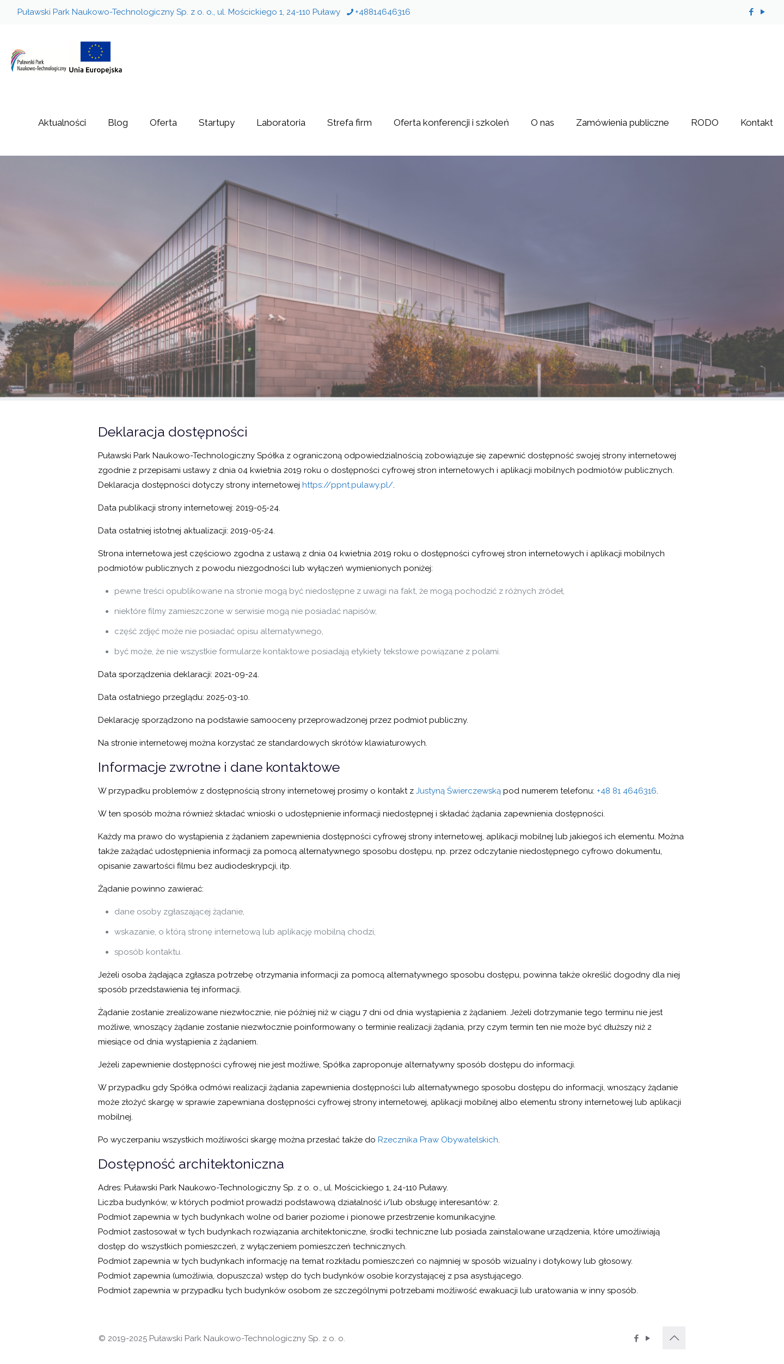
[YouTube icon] (762, 12)
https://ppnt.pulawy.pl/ (347, 485)
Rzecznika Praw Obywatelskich (438, 1140)
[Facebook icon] (751, 12)
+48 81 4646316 (627, 791)
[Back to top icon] (674, 1337)
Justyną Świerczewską (458, 791)
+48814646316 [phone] (383, 12)
